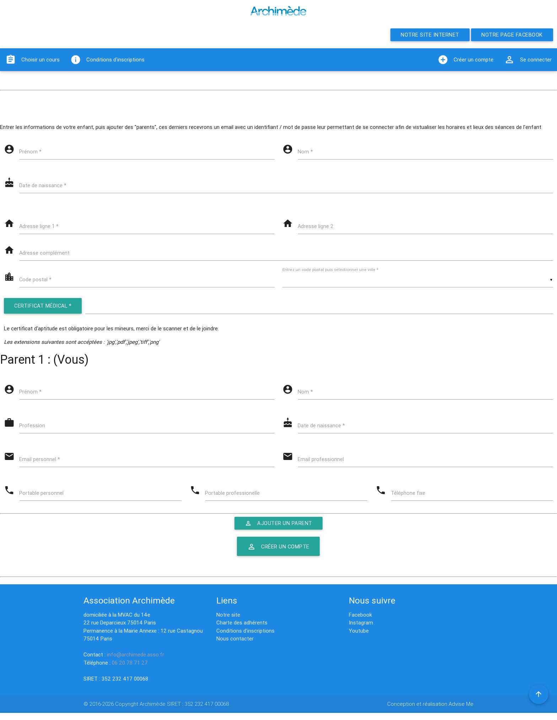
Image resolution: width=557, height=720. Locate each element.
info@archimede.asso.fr (135, 654)
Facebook (360, 614)
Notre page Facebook (511, 34)
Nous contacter (235, 638)
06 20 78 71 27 (130, 662)
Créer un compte (465, 59)
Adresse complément (45, 254)
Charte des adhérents (241, 622)
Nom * (306, 151)
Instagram (361, 622)
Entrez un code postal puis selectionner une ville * (332, 271)
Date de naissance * (43, 186)
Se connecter (528, 59)
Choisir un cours (32, 59)
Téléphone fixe (408, 496)
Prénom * (31, 151)
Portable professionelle (233, 496)
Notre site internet (429, 34)
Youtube (359, 630)
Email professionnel (321, 462)
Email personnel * (40, 462)
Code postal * (36, 281)
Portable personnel (42, 496)
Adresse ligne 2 (316, 227)
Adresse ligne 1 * (40, 227)
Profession (33, 428)
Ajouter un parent (278, 526)
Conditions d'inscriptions (107, 59)
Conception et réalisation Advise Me (430, 703)
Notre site (228, 614)
